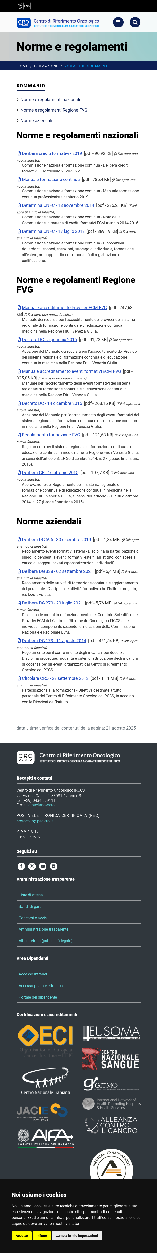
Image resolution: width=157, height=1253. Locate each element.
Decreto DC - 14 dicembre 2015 (49, 403)
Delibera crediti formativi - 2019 (49, 153)
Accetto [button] (22, 1236)
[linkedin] (54, 866)
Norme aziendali (36, 120)
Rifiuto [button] (42, 1236)
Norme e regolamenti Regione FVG (53, 110)
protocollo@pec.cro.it (35, 821)
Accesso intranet (33, 974)
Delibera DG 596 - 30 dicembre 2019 (54, 539)
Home (22, 66)
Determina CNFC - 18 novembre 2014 (55, 205)
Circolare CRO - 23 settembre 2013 (53, 678)
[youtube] (43, 866)
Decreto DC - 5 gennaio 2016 (47, 339)
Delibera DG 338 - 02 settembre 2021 (55, 571)
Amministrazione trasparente (43, 929)
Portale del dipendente (38, 997)
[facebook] (21, 866)
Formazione (46, 66)
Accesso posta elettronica (41, 985)
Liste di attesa (31, 895)
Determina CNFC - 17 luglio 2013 (51, 231)
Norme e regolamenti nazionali (50, 99)
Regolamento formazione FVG (48, 434)
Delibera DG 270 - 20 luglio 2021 (50, 602)
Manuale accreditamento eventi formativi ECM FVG (69, 371)
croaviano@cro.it (43, 805)
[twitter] (32, 866)
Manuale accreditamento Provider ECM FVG (62, 307)
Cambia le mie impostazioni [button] (77, 1236)
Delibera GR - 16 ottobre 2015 (48, 472)
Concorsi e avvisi (33, 918)
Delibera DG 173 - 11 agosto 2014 (51, 640)
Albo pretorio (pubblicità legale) (46, 940)
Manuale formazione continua (48, 179)
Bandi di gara (30, 906)
